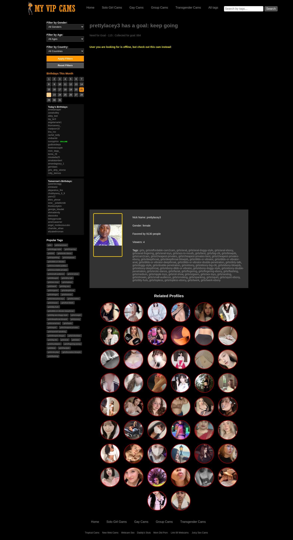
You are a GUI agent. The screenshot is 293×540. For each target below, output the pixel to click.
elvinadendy (54, 212)
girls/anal (64, 340)
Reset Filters (65, 65)
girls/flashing (53, 356)
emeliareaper (54, 109)
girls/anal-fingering (143, 253)
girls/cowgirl (76, 315)
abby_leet (53, 116)
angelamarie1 (55, 122)
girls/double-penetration (166, 265)
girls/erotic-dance (64, 253)
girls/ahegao (53, 294)
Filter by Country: (57, 46)
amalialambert (55, 160)
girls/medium (139, 274)
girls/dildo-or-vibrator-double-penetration (201, 262)
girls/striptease (69, 257)
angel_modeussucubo (59, 225)
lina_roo (52, 132)
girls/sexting (224, 274)
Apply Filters (65, 58)
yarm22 (51, 196)
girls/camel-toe (54, 323)
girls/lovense (67, 294)
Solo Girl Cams (112, 7)
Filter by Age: (55, 34)
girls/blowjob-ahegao (56, 336)
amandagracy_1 (56, 163)
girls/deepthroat (68, 290)
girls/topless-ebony (175, 280)
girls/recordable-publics (57, 266)
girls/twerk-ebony (210, 280)
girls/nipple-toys (158, 274)
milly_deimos (54, 173)
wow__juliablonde (57, 203)
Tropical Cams (92, 532)
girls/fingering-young (72, 344)
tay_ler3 (52, 119)
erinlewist (52, 187)
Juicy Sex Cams (200, 532)
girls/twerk (52, 286)
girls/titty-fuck (53, 307)
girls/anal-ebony (224, 250)
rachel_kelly (54, 135)
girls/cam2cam (61, 245)
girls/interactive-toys (56, 299)
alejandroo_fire (55, 190)
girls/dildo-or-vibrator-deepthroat (61, 311)
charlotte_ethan (56, 228)
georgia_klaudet (56, 209)
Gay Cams (136, 7)
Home (90, 7)
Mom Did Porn (160, 532)
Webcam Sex (128, 532)
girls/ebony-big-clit (206, 265)
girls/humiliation (54, 344)
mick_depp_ (54, 151)
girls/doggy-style (54, 249)
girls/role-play (53, 352)
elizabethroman (55, 231)
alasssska (53, 215)
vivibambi (52, 138)
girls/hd (51, 253)
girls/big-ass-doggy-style (57, 315)
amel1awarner (55, 222)
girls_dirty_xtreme (57, 170)
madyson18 (54, 128)
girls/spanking (53, 257)
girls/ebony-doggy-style (206, 268)
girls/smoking (180, 277)
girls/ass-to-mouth (183, 253)
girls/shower (139, 277)
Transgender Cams (188, 7)
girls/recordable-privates (57, 270)
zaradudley (53, 112)
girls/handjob (64, 348)
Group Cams (159, 7)
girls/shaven (53, 303)
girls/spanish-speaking (57, 332)
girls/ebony (188, 265)
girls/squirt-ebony (230, 277)
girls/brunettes (73, 299)
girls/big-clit (213, 253)
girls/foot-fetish (67, 303)
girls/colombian (74, 336)
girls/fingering (70, 249)
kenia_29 (52, 154)
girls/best (51, 348)
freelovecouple (55, 147)
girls (49, 245)
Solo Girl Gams (117, 521)
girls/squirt (52, 327)
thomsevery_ (54, 125)
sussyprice (57, 141)
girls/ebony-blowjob (229, 265)
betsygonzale (54, 219)
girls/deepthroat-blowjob (57, 319)
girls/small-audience (56, 274)
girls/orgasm (53, 290)
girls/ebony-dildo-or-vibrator (176, 268)
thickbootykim (55, 206)
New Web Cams (110, 532)
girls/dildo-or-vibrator (56, 262)
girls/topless (67, 282)
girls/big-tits (52, 340)
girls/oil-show (73, 274)
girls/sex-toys (53, 282)
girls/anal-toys (163, 253)
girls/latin (75, 340)
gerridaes (52, 167)
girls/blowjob (53, 278)
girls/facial (174, 271)
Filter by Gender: (57, 22)
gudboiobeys (54, 144)
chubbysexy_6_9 (56, 193)
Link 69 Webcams (180, 532)
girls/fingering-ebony (210, 271)
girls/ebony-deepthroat (145, 268)
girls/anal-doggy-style (200, 250)
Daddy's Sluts (144, 532)
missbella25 (54, 157)
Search (271, 8)
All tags (213, 7)
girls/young (75, 319)
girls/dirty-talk (67, 278)
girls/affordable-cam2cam (160, 250)
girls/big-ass (65, 286)
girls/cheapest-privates (69, 327)
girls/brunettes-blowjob (72, 352)
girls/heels (68, 323)
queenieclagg (54, 184)
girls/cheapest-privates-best (194, 256)
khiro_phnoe (54, 199)
